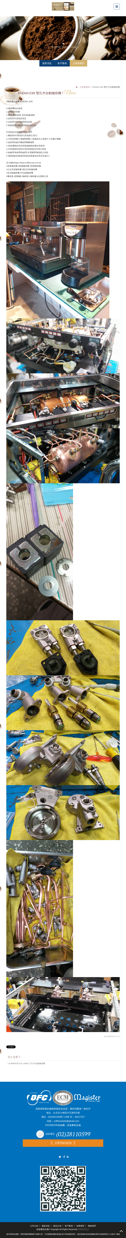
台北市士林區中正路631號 (66, 1113)
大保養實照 (85, 87)
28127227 (80, 1117)
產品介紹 (57, 1226)
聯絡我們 (92, 1226)
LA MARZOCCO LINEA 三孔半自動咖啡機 (26, 1063)
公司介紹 (34, 1226)
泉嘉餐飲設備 (74, 1125)
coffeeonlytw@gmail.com (66, 1121)
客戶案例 (69, 1226)
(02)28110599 (55, 1117)
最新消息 (46, 1226)
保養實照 (80, 1226)
